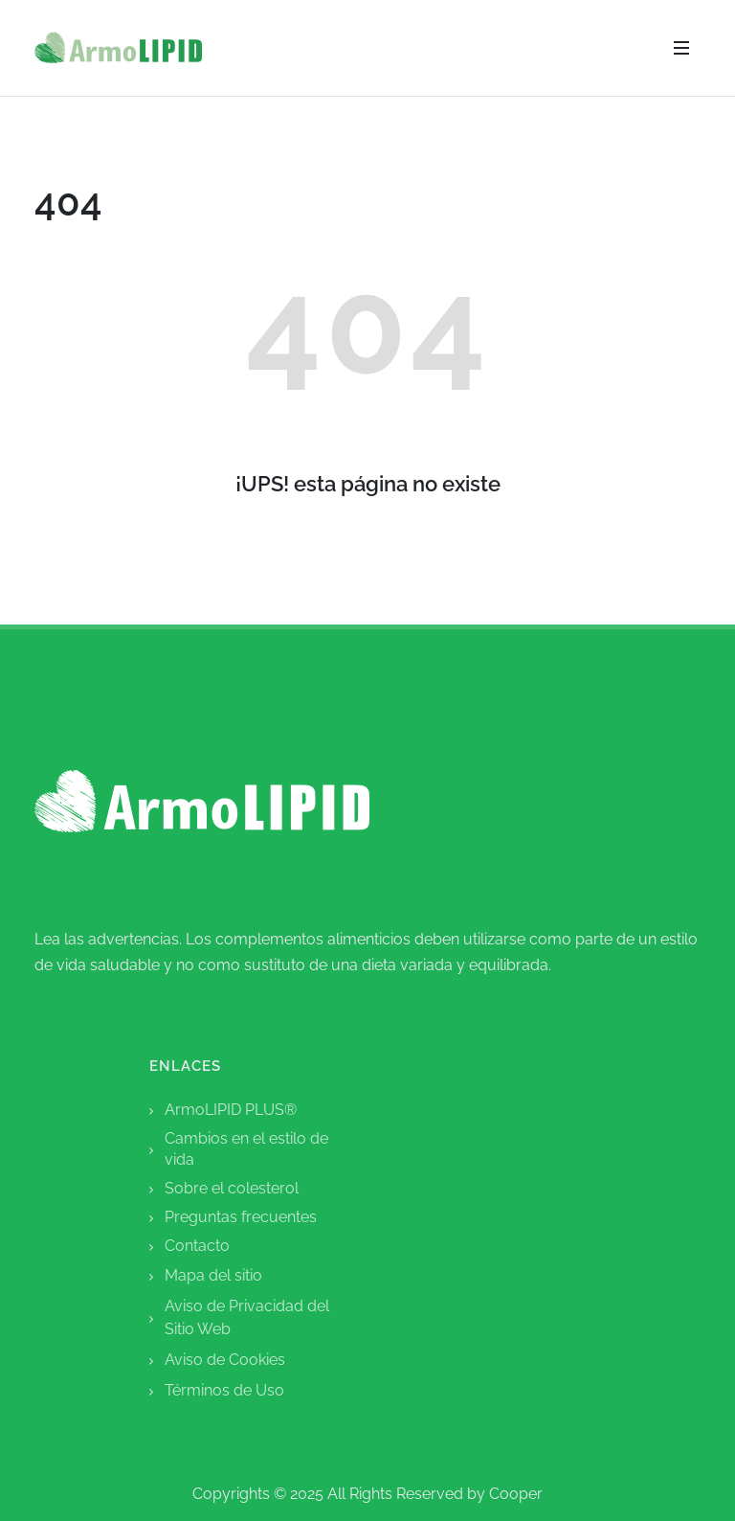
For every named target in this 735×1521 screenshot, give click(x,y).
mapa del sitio (213, 1275)
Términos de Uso (224, 1390)
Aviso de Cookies (225, 1360)
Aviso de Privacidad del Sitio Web (247, 1317)
